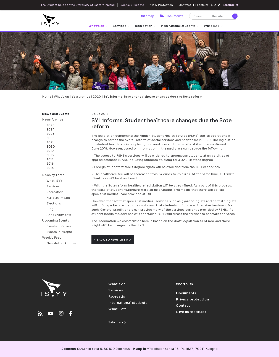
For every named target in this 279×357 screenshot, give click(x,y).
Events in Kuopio (59, 232)
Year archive (81, 96)
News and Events (56, 114)
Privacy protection (192, 299)
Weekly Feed (52, 237)
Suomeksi (230, 5)
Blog (50, 209)
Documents (171, 16)
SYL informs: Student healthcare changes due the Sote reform (153, 96)
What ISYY (213, 26)
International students (179, 26)
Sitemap (147, 16)
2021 (50, 142)
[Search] (235, 16)
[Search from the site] (213, 16)
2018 (50, 155)
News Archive (52, 119)
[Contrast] (194, 5)
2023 (50, 134)
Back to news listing (112, 239)
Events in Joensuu (60, 226)
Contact (183, 306)
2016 (50, 164)
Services (121, 26)
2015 (50, 168)
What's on (98, 26)
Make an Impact (58, 198)
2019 (50, 151)
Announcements (59, 215)
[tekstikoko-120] (219, 5)
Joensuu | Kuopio (132, 5)
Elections (53, 203)
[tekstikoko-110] (215, 5)
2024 (50, 129)
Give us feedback (191, 312)
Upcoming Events (55, 220)
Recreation (145, 26)
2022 (50, 138)
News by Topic (53, 175)
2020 (97, 96)
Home (46, 96)
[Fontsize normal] (212, 5)
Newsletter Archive (61, 243)
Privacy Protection (160, 5)
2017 (50, 159)
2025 (50, 125)
